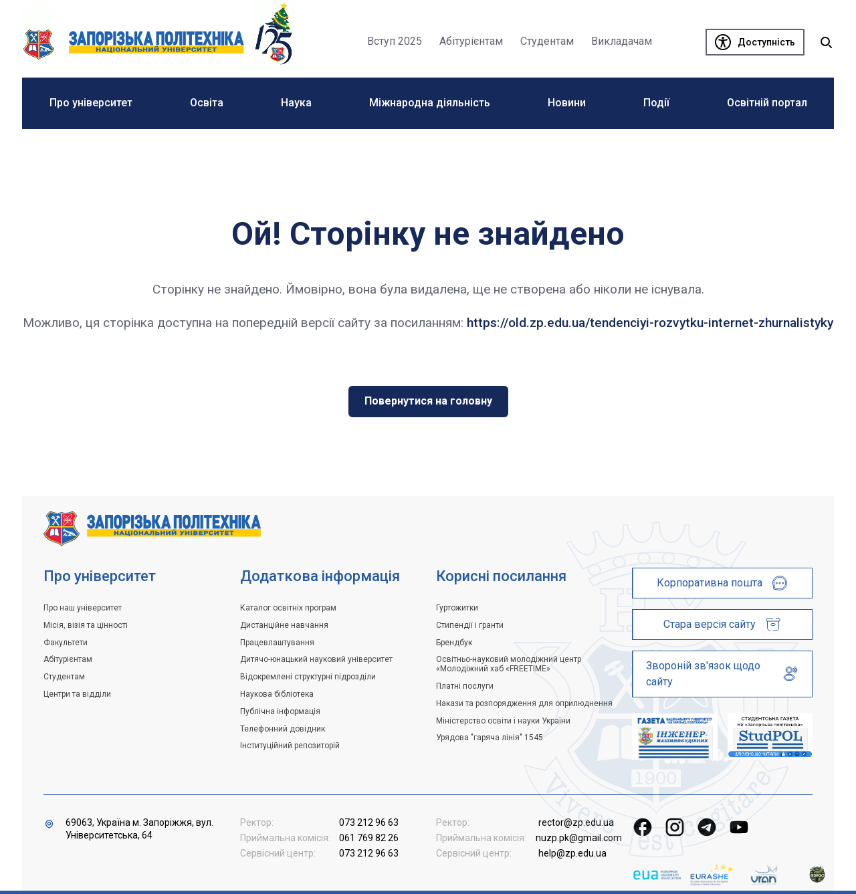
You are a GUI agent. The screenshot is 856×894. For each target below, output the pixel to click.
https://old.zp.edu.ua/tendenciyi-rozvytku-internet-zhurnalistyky (650, 322)
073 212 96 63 (369, 822)
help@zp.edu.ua (572, 853)
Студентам (64, 676)
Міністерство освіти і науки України (503, 720)
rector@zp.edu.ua (576, 822)
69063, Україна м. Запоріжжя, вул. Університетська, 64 (139, 829)
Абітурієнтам (67, 659)
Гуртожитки (457, 607)
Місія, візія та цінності (85, 625)
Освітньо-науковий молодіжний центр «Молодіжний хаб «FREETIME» (508, 664)
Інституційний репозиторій (290, 745)
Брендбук (454, 642)
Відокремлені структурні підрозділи (308, 676)
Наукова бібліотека (277, 694)
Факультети (65, 642)
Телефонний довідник (282, 729)
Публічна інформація (280, 711)
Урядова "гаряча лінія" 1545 (489, 737)
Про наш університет (82, 607)
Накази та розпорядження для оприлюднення (524, 703)
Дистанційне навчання (284, 625)
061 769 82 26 (369, 837)
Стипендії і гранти (470, 625)
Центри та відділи (77, 694)
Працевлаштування (277, 642)
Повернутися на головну (428, 401)
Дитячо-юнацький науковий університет (316, 659)
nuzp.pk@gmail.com (579, 837)
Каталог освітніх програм (288, 607)
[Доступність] (755, 42)
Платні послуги (465, 686)
